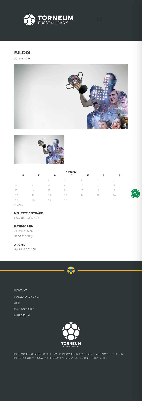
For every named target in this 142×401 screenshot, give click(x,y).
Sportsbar (22, 236)
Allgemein (21, 231)
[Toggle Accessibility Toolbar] (135, 193)
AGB (17, 303)
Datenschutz (24, 309)
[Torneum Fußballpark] (48, 19)
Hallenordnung (26, 296)
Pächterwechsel (27, 217)
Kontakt (20, 290)
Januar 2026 (23, 249)
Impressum (22, 315)
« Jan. (18, 204)
